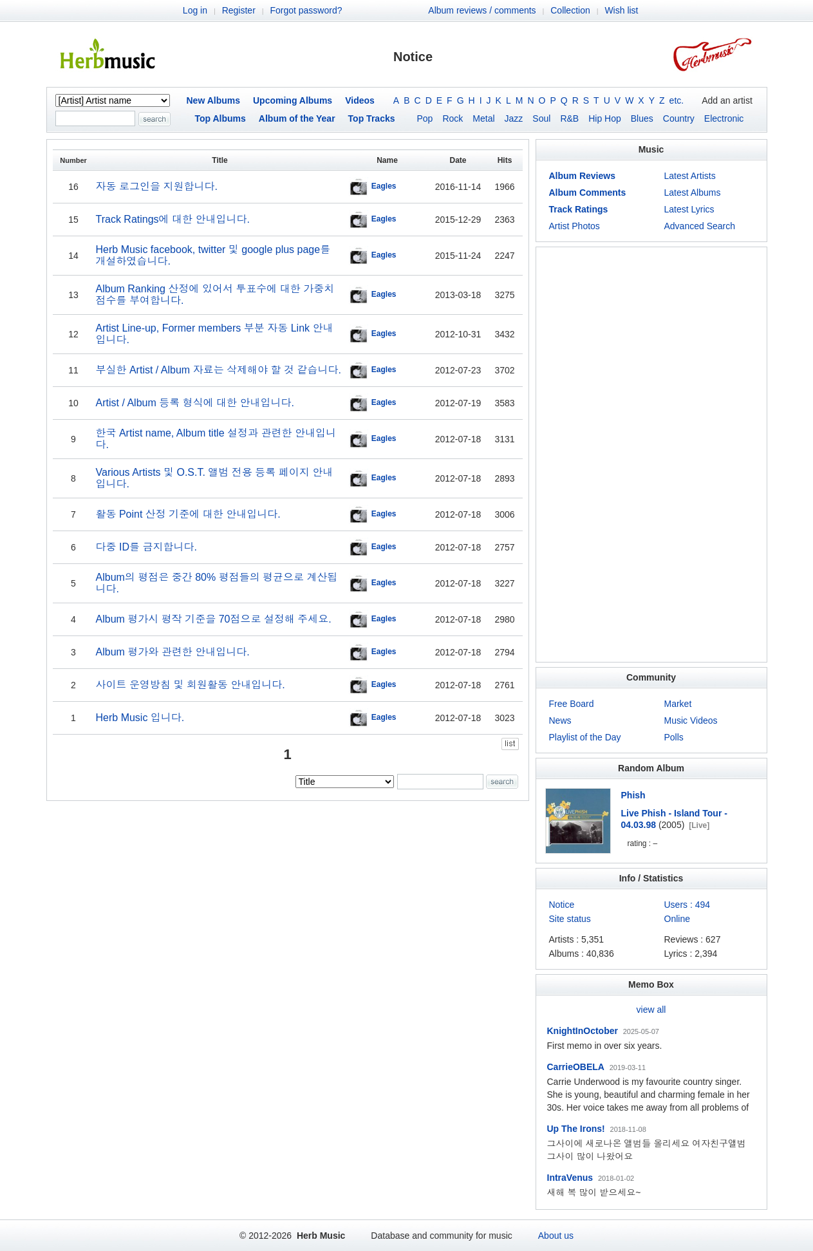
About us (556, 1235)
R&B (569, 118)
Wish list (621, 10)
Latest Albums (692, 192)
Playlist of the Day (585, 737)
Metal (483, 118)
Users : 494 (687, 904)
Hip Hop (604, 118)
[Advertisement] (651, 454)
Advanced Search (700, 226)
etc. (676, 100)
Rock (452, 118)
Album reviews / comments (482, 10)
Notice (562, 904)
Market (678, 704)
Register (239, 10)
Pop (425, 118)
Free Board (571, 704)
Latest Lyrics (689, 209)
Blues (642, 118)
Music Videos (691, 720)
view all (651, 1009)
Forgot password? (306, 10)
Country (679, 118)
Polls (674, 737)
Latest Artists (690, 176)
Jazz (514, 118)
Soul (541, 118)
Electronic (723, 118)
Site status (570, 919)
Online (677, 919)
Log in (195, 10)
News (560, 720)
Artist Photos (574, 226)
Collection (570, 10)
